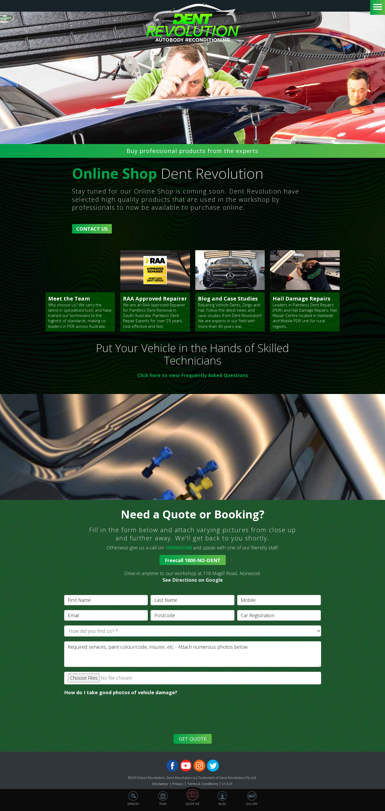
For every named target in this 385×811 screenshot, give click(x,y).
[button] (193, 576)
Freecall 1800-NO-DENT (192, 560)
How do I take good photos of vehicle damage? (120, 692)
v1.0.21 (227, 784)
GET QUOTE (192, 739)
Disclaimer (160, 784)
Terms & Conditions (202, 784)
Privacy (177, 784)
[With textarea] (192, 654)
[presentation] (103, 718)
